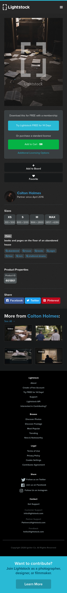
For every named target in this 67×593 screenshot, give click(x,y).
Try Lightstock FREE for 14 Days (33, 125)
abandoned (12, 250)
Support (33, 396)
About (33, 382)
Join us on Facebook (36, 484)
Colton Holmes (29, 193)
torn (19, 255)
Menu (61, 7)
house (27, 250)
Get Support (33, 503)
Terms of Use (33, 450)
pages (51, 250)
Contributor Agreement (33, 464)
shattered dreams (36, 255)
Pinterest (51, 300)
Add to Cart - (34, 144)
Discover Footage (33, 423)
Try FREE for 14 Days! (33, 392)
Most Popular (33, 428)
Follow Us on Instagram (36, 490)
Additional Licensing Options (33, 153)
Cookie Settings (33, 460)
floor (9, 255)
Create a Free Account (33, 387)
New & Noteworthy (33, 437)
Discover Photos (33, 419)
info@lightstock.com (33, 513)
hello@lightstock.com (33, 531)
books (39, 250)
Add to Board (33, 167)
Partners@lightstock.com (33, 522)
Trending (33, 433)
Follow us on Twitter (36, 479)
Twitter (32, 300)
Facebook (14, 300)
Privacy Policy (33, 455)
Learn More (33, 584)
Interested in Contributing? (34, 406)
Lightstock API (33, 401)
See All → (9, 321)
